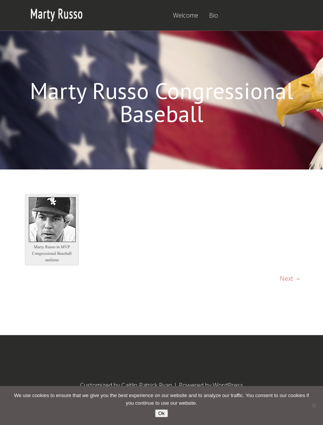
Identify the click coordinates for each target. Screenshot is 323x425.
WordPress (228, 385)
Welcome (185, 16)
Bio (213, 16)
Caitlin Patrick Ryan (146, 385)
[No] (313, 405)
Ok (161, 413)
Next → (290, 278)
